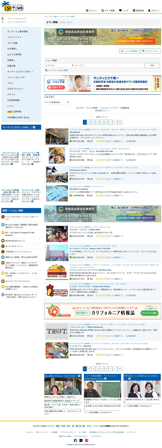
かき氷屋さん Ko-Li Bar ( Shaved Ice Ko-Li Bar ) (102, 407)
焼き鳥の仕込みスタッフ (15, 241)
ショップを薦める (129, 51)
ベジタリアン (105, 130)
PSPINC (80, 444)
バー (102, 167)
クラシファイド (14, 37)
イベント (96, 426)
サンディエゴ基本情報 (17, 31)
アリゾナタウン (96, 436)
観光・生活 (60, 426)
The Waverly (75, 132)
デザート (123, 130)
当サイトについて (42, 432)
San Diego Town (12, 7)
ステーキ (115, 130)
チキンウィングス (131, 167)
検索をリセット (103, 111)
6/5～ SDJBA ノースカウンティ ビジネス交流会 (21, 274)
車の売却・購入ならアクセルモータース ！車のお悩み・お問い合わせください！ (21, 296)
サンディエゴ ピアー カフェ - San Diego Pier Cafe (91, 151)
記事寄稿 (17, 111)
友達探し (11, 60)
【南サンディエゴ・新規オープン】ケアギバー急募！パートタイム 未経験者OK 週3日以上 (21, 265)
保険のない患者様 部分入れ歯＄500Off (21, 257)
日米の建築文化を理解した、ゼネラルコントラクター (63, 412)
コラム (10, 83)
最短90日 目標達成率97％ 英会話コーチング (61, 401)
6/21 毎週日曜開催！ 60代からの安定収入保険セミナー (21, 288)
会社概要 (54, 432)
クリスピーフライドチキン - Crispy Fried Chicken (90, 286)
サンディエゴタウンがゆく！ (20, 71)
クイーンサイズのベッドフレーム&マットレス (21, 218)
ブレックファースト (86, 267)
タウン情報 (12, 43)
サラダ (153, 130)
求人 (68, 426)
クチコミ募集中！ (115, 141)
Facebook (75, 440)
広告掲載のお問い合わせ (18, 117)
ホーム (46, 16)
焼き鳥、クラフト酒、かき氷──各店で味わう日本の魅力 (62, 406)
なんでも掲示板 (14, 54)
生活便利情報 (13, 100)
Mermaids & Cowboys (79, 189)
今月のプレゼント (15, 89)
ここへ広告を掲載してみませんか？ (98, 412)
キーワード (80, 65)
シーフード (94, 130)
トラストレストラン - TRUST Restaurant (86, 327)
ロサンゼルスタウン (81, 436)
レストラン (61, 16)
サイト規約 (82, 432)
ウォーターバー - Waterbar (80, 346)
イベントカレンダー (16, 77)
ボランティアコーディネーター (17, 281)
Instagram (86, 440)
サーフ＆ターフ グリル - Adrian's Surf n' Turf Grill (90, 249)
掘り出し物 (80, 426)
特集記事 (11, 66)
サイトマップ (131, 432)
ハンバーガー (133, 130)
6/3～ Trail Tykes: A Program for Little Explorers (19, 234)
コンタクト (29, 432)
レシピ (10, 106)
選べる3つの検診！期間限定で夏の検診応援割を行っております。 (21, 226)
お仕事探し (12, 48)
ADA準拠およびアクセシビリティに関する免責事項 (106, 432)
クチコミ (11, 94)
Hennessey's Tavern (78, 170)
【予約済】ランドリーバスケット (18, 252)
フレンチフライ (124, 149)
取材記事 (131, 141)
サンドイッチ (145, 130)
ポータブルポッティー (14, 246)
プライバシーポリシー (68, 432)
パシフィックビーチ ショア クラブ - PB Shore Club (90, 270)
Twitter (81, 440)
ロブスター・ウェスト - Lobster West (85, 230)
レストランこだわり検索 (56, 70)
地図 (90, 141)
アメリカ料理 (70, 16)
